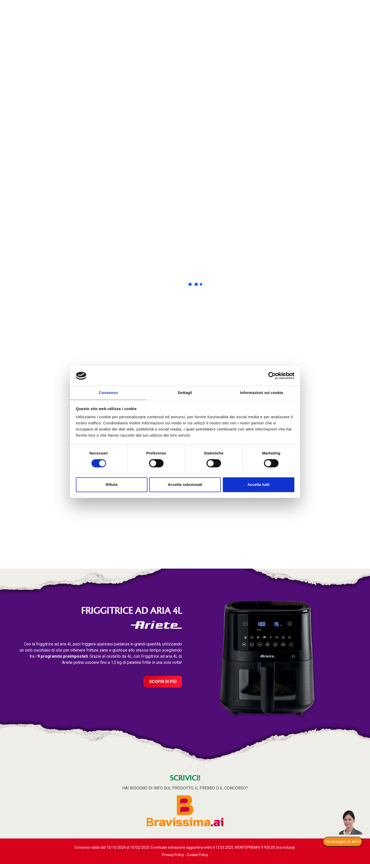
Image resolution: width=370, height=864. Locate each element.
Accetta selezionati (185, 485)
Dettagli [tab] (185, 392)
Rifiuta (112, 485)
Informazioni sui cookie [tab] (261, 392)
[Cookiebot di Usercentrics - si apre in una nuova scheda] (272, 375)
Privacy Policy (173, 855)
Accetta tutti (258, 485)
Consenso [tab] (108, 392)
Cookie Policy (197, 855)
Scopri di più (163, 681)
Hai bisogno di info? (343, 841)
